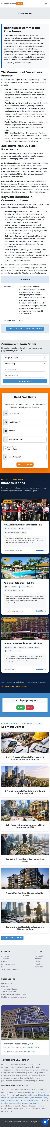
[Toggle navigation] (46, 3)
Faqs (3, 967)
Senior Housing (15, 1103)
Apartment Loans (8, 991)
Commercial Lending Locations (14, 994)
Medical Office (24, 1098)
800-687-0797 (33, 1047)
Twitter (38, 961)
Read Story (41, 551)
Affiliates (5, 958)
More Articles (12, 938)
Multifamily (32, 1095)
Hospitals (14, 1098)
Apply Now (25, 464)
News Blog (39, 967)
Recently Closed (8, 964)
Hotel (45, 1098)
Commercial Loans (9, 989)
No (29, 707)
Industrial (5, 1098)
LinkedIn (38, 958)
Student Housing (32, 1103)
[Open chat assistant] (45, 1122)
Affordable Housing (27, 1100)
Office (40, 1095)
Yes (20, 707)
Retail (46, 1095)
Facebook (39, 956)
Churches (14, 1100)
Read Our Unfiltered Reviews (15, 686)
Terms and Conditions (10, 969)
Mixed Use (5, 1100)
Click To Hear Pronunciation (25, 328)
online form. (30, 1051)
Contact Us (8, 1047)
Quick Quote (6, 983)
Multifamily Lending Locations (13, 997)
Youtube (38, 964)
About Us (5, 956)
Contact (4, 961)
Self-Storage (36, 1098)
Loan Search (25, 381)
